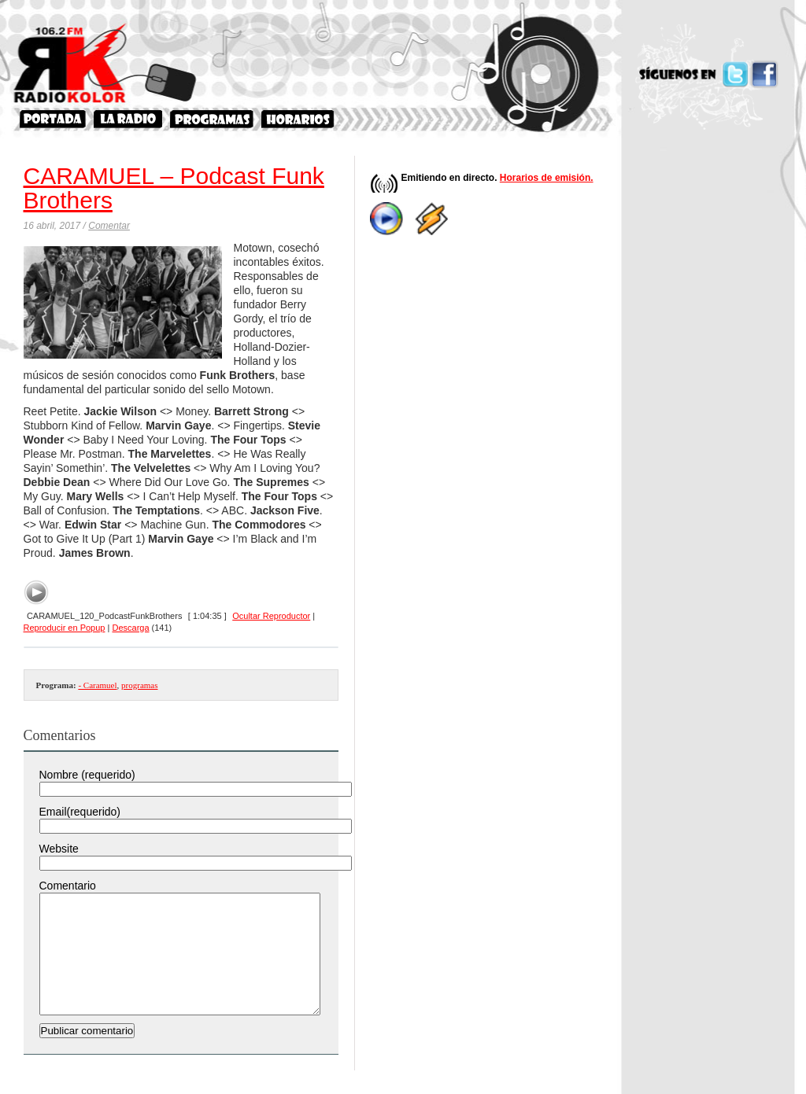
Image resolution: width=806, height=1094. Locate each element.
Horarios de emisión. (546, 177)
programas (139, 685)
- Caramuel (97, 685)
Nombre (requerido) (87, 774)
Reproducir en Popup (64, 627)
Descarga (130, 627)
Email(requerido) (79, 811)
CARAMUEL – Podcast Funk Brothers (174, 188)
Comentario (67, 885)
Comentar (109, 225)
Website (59, 848)
